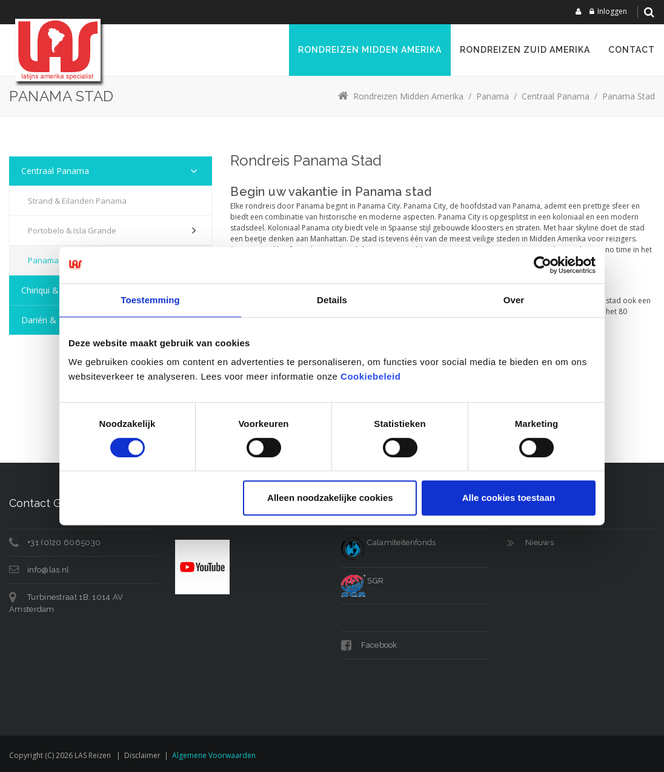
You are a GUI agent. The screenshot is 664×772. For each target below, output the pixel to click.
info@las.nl (48, 569)
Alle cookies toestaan (508, 497)
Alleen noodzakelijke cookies (330, 497)
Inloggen (612, 11)
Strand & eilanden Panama (77, 200)
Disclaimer (142, 755)
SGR (362, 580)
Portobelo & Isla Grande (72, 230)
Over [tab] (514, 300)
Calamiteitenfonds (388, 542)
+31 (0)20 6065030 (64, 542)
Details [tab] (332, 300)
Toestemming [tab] (150, 300)
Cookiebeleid (370, 376)
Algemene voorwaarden (214, 755)
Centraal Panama (55, 170)
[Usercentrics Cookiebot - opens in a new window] (543, 265)
